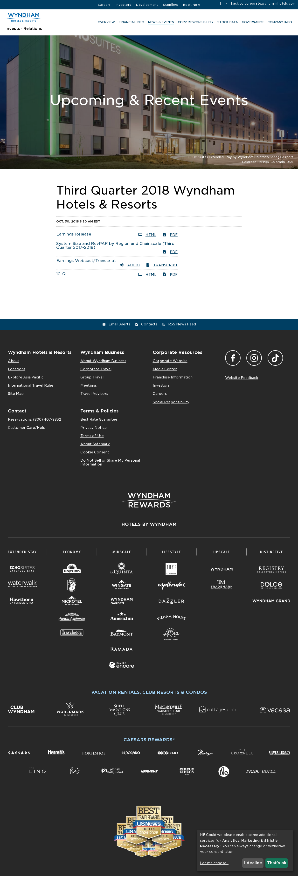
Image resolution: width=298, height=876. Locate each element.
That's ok (276, 863)
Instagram (254, 358)
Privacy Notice (93, 428)
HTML (147, 234)
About (13, 361)
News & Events (160, 23)
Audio (130, 265)
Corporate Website (170, 361)
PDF (170, 234)
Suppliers (170, 5)
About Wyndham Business (103, 361)
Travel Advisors (94, 394)
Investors (123, 5)
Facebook (233, 358)
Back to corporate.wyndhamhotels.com (263, 3)
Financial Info (131, 23)
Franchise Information (173, 377)
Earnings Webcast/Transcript (86, 260)
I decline (253, 863)
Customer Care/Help (26, 428)
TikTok (275, 358)
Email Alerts (119, 324)
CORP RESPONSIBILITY (195, 23)
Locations (16, 369)
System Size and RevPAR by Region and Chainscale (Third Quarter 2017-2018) (115, 245)
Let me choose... (214, 863)
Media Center (165, 369)
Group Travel (92, 377)
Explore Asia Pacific (25, 377)
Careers (104, 5)
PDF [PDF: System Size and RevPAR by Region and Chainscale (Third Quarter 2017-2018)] (170, 251)
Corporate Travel (95, 369)
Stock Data (227, 23)
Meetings (88, 385)
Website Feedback (241, 378)
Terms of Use (92, 436)
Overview (105, 23)
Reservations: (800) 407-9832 (34, 419)
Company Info (279, 23)
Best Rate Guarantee (98, 419)
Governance (252, 23)
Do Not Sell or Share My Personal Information (110, 462)
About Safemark (95, 444)
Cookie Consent (94, 452)
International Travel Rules (31, 385)
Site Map (16, 394)
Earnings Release (73, 234)
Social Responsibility (171, 402)
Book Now (191, 5)
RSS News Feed (182, 324)
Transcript (162, 265)
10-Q (61, 274)
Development (147, 5)
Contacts (149, 324)
